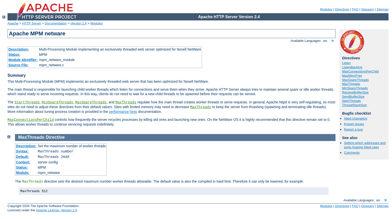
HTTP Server (31, 23)
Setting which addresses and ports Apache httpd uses (365, 145)
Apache (13, 23)
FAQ (355, 9)
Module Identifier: (23, 60)
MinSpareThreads (57, 102)
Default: (22, 157)
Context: (23, 162)
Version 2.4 (78, 23)
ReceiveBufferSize (355, 92)
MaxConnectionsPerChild (31, 120)
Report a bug (353, 129)
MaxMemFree (352, 75)
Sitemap (382, 9)
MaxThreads (126, 102)
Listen (346, 63)
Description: (18, 49)
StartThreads (27, 102)
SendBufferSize (353, 96)
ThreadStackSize (354, 105)
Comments (352, 152)
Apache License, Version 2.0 (56, 210)
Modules (326, 9)
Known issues (354, 124)
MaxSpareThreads (90, 102)
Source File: (18, 65)
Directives (342, 9)
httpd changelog (355, 118)
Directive (55, 137)
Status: (14, 55)
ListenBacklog (352, 67)
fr (333, 41)
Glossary (367, 9)
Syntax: (22, 151)
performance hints (123, 112)
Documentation (55, 23)
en (325, 41)
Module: (23, 173)
